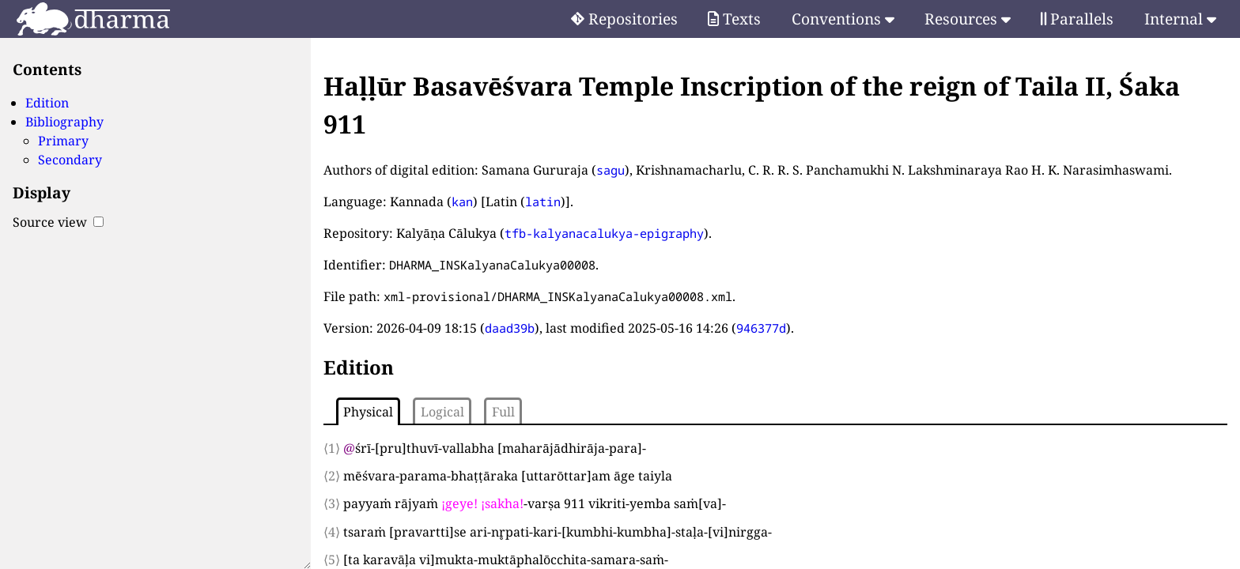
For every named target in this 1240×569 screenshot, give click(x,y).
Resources (967, 18)
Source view (58, 222)
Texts (734, 18)
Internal (1180, 18)
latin (543, 201)
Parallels (1077, 18)
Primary (63, 140)
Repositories (624, 18)
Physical (368, 411)
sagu (610, 170)
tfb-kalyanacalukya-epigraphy (604, 233)
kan (462, 201)
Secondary (70, 159)
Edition (47, 102)
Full (503, 411)
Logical (442, 411)
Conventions (843, 18)
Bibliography (64, 121)
